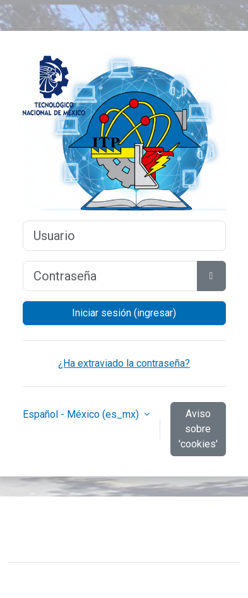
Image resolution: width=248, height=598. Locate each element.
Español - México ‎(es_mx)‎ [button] (82, 414)
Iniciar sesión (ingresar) (124, 313)
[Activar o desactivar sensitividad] (211, 276)
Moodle (101, 580)
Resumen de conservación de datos (97, 539)
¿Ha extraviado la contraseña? (124, 363)
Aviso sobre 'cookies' (198, 429)
